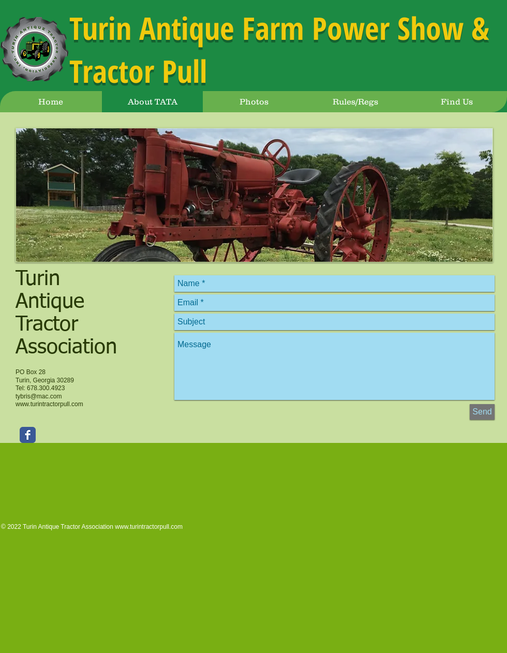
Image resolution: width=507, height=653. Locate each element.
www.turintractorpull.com (49, 404)
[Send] (482, 412)
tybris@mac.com (39, 396)
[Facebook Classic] (28, 435)
